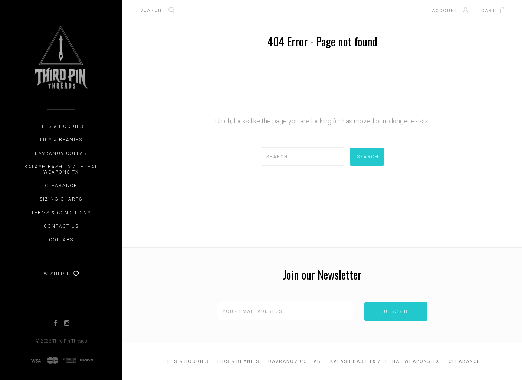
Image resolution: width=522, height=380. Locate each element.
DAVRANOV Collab (61, 153)
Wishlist (61, 274)
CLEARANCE (61, 185)
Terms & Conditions (61, 212)
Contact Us (61, 226)
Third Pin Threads (69, 341)
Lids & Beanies (61, 139)
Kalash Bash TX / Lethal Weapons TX (61, 169)
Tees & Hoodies (61, 126)
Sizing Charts (61, 199)
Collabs (61, 239)
